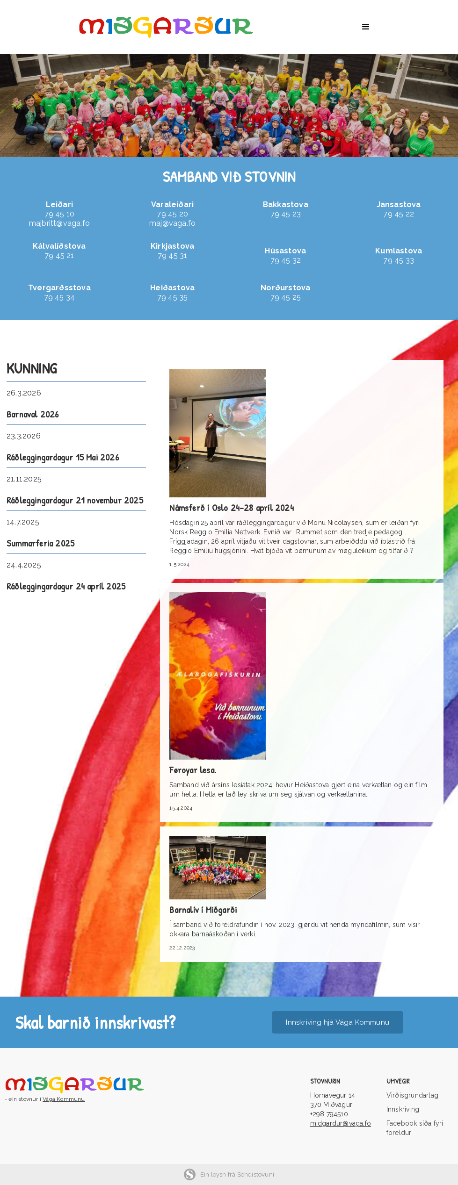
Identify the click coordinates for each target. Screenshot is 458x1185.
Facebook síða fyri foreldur (414, 1128)
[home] (175, 27)
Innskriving (402, 1109)
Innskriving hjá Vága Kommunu (337, 1022)
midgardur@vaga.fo (340, 1123)
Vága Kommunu (64, 1099)
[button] (366, 27)
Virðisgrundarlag (412, 1095)
